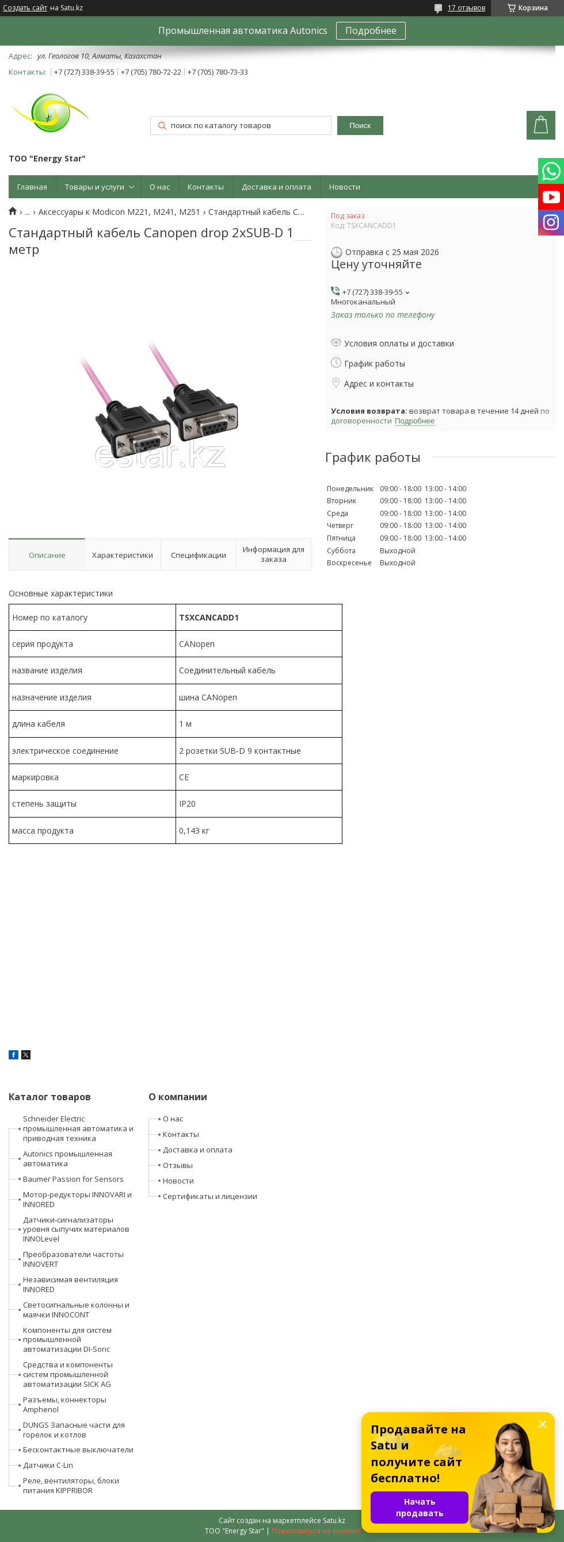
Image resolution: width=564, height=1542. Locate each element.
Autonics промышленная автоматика (67, 1158)
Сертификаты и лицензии (210, 1196)
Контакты (206, 187)
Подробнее (371, 30)
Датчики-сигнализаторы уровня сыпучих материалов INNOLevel (76, 1229)
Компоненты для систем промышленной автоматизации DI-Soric (67, 1340)
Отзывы (178, 1165)
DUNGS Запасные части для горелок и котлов (74, 1430)
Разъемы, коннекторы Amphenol (64, 1404)
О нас (160, 187)
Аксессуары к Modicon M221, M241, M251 (119, 212)
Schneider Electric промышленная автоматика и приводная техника (78, 1128)
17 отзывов (466, 8)
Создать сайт (25, 8)
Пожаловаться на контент (316, 1531)
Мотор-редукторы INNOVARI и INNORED (77, 1199)
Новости (344, 187)
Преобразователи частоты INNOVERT (73, 1259)
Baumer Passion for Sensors (73, 1179)
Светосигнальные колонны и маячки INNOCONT (76, 1310)
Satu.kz (334, 1520)
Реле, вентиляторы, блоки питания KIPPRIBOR (71, 1485)
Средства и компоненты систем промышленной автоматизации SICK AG (68, 1374)
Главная (32, 187)
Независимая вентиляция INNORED (70, 1284)
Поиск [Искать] (360, 125)
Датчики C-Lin (48, 1465)
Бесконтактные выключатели (78, 1449)
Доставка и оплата (276, 187)
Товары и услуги (94, 187)
